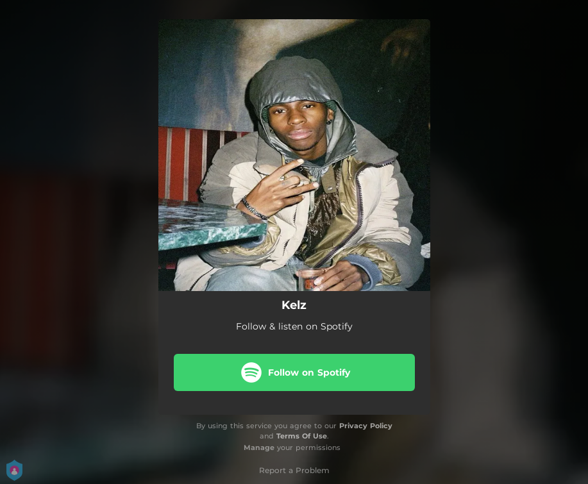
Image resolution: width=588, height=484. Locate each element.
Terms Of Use (301, 435)
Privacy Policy (365, 425)
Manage (259, 447)
